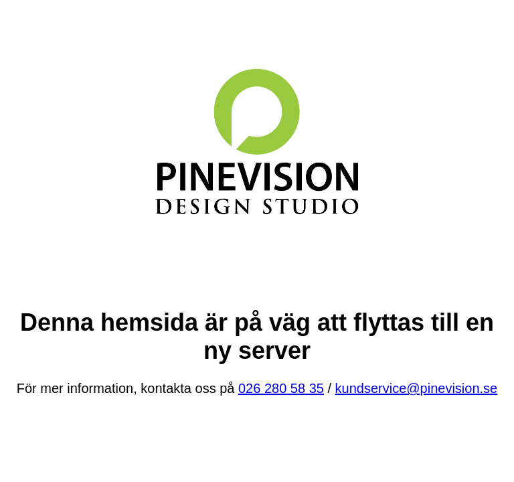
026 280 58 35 (281, 388)
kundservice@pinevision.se (416, 388)
